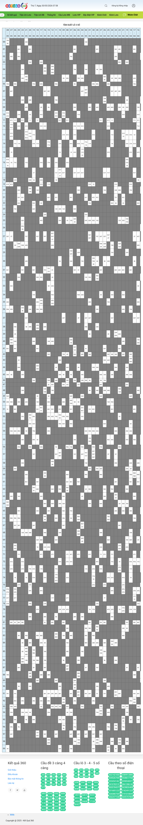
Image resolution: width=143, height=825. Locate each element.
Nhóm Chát (130, 15)
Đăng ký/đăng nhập (120, 6)
